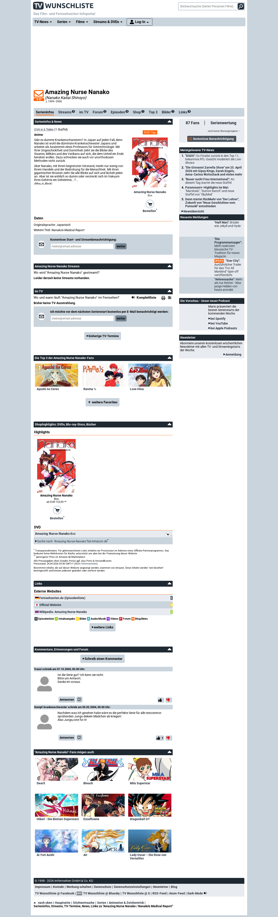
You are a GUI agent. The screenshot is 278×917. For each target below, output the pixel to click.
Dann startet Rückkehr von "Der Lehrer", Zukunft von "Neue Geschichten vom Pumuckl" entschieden (212, 202)
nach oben (43, 902)
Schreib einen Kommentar (103, 659)
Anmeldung (233, 354)
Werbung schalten (78, 887)
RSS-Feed (159, 893)
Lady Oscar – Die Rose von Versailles (148, 856)
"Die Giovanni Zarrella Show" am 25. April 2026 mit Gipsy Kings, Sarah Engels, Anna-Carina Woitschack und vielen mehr (213, 171)
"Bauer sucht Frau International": (209, 180)
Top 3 (153, 112)
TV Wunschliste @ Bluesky (101, 893)
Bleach (88, 783)
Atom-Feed (177, 893)
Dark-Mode (198, 893)
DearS (41, 783)
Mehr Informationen (86, 563)
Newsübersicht (194, 211)
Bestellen (150, 210)
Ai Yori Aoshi (45, 855)
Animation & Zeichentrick (126, 902)
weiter (121, 246)
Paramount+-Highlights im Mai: (209, 191)
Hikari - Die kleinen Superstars (58, 819)
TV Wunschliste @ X (136, 893)
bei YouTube (219, 323)
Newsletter (160, 887)
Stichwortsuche (83, 902)
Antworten (67, 699)
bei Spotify (217, 318)
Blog (174, 887)
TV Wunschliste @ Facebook (54, 893)
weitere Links (103, 627)
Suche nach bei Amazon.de (72, 541)
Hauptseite (62, 902)
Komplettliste (146, 298)
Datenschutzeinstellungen (132, 887)
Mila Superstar (140, 783)
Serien (101, 902)
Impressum (42, 887)
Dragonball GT (140, 819)
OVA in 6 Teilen (44, 129)
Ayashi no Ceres (48, 389)
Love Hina (137, 389)
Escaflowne (91, 819)
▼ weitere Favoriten (102, 402)
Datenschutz (102, 887)
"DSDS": (213, 159)
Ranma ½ (89, 389)
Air (85, 855)
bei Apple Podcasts (223, 328)
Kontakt (58, 887)
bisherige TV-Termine (104, 336)
